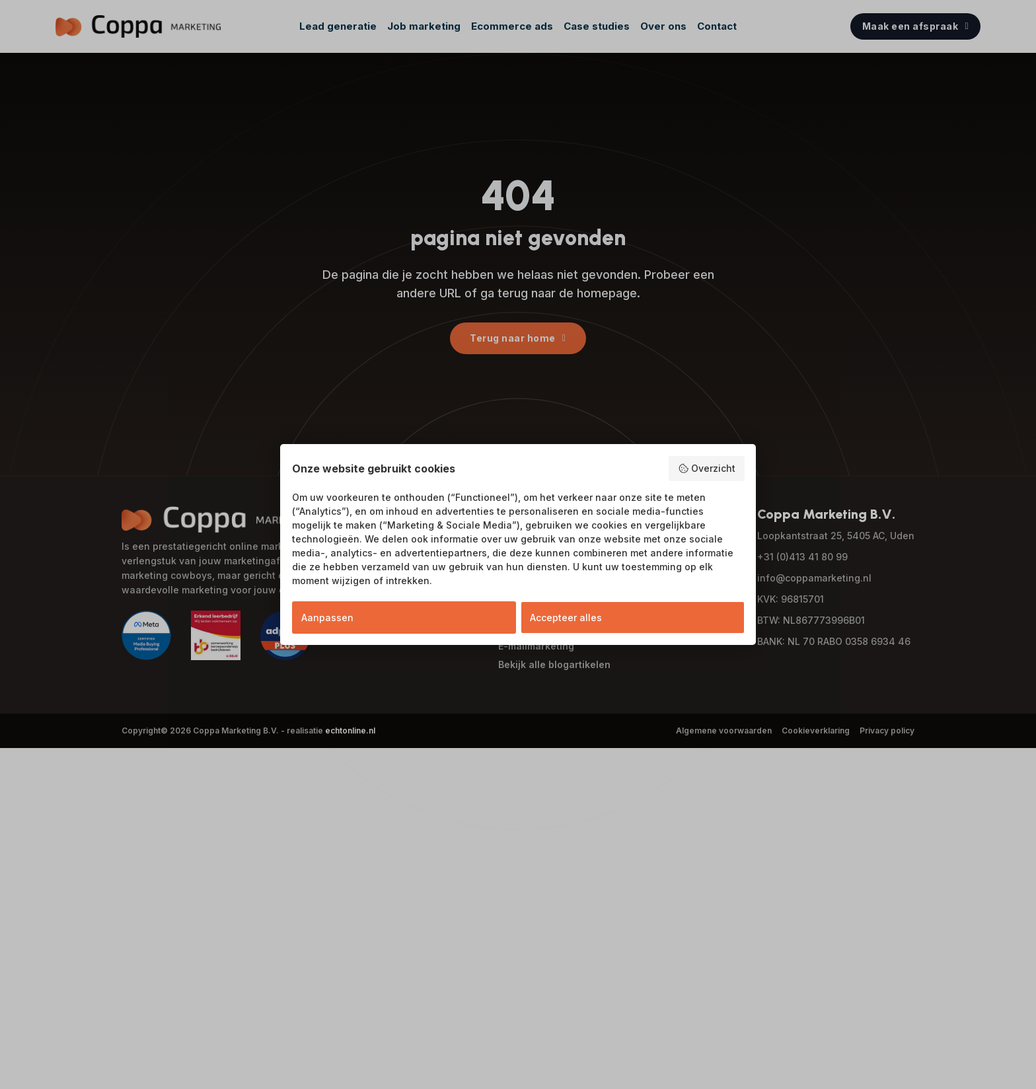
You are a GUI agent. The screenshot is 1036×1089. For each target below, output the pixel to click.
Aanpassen (327, 617)
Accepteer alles (566, 617)
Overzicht (706, 468)
